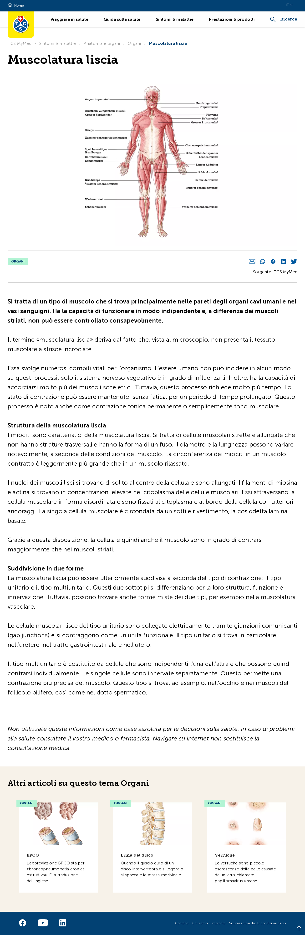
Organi (134, 43)
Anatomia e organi (102, 43)
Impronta (218, 923)
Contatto (181, 923)
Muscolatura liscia (168, 43)
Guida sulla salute (122, 19)
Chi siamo (200, 923)
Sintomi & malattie (175, 19)
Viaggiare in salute (69, 19)
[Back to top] (299, 929)
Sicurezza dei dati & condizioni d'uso (257, 923)
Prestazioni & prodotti (232, 19)
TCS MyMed (19, 43)
